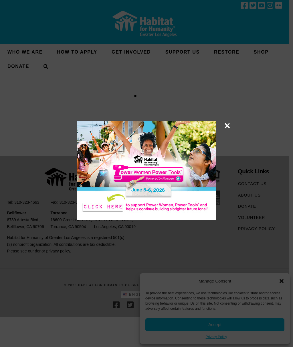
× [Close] (227, 125)
